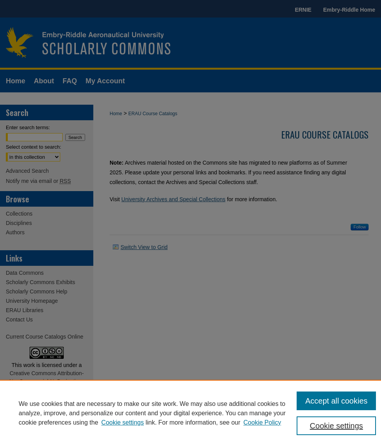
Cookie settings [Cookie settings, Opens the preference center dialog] (336, 425)
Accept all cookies (336, 401)
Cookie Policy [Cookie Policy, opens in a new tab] (262, 422)
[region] (190, 413)
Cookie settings (122, 422)
